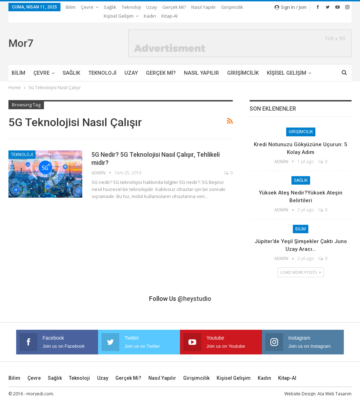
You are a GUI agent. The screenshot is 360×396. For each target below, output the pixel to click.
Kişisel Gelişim (234, 369)
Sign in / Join (291, 7)
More (228, 7)
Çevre (87, 7)
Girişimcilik (243, 64)
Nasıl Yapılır (203, 7)
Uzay (151, 7)
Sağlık (110, 7)
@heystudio (194, 289)
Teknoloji (131, 7)
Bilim (71, 7)
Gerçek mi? (174, 7)
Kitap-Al (287, 369)
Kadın (264, 369)
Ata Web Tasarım (334, 385)
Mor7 (20, 34)
